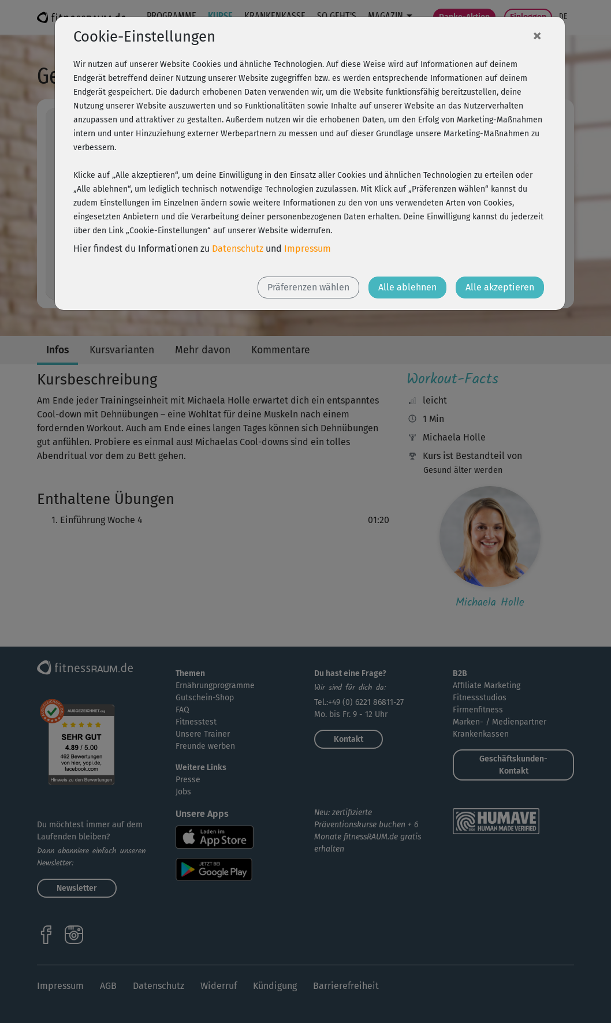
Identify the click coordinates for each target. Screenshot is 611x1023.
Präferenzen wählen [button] (308, 287)
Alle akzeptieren (499, 287)
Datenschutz (237, 248)
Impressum (307, 248)
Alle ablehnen (407, 287)
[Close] (537, 35)
